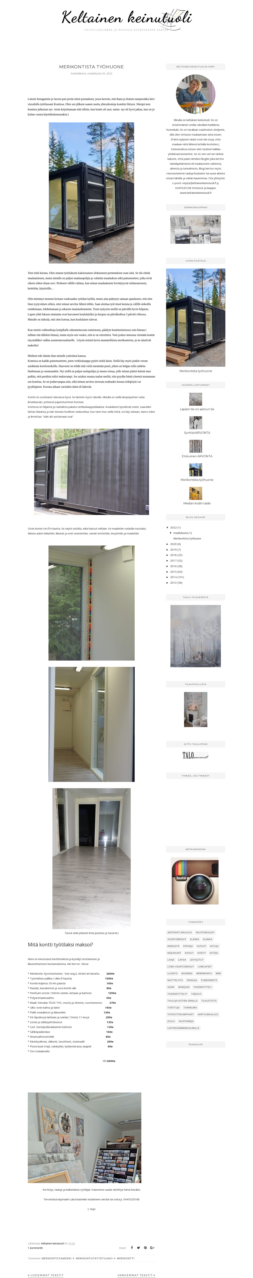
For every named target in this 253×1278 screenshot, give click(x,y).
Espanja (188, 946)
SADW (171, 987)
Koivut (189, 952)
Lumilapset (205, 966)
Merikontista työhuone (91, 66)
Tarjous (196, 993)
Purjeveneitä (209, 980)
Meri (218, 973)
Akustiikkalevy (205, 932)
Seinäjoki (184, 987)
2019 (173, 549)
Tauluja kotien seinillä (183, 1000)
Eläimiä (194, 939)
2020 (173, 544)
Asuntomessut (177, 939)
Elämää (207, 939)
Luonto (173, 973)
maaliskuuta (180, 533)
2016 (173, 566)
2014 (173, 577)
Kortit (202, 952)
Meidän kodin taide (197, 503)
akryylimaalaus (208, 1014)
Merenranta (204, 973)
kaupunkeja (186, 1021)
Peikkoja (192, 980)
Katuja (214, 946)
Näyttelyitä (175, 980)
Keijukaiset (174, 952)
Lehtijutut (197, 959)
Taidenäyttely (202, 987)
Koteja (214, 952)
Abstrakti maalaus (180, 932)
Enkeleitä (174, 946)
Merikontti (125, 1258)
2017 (173, 560)
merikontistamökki (56, 1258)
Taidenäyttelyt (177, 993)
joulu (171, 1021)
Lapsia (182, 959)
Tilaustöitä (209, 1000)
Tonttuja (174, 1007)
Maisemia (187, 973)
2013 (173, 582)
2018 (173, 555)
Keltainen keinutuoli (126, 16)
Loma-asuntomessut (181, 966)
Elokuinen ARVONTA (197, 456)
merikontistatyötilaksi (94, 1258)
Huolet (201, 946)
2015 (173, 571)
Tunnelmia (190, 1007)
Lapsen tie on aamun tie (197, 409)
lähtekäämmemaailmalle (183, 1028)
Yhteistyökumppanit (181, 1014)
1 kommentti (35, 1248)
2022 (173, 527)
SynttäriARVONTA (197, 432)
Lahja (171, 959)
